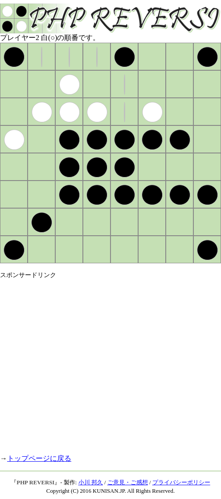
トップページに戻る (39, 458)
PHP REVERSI (35, 482)
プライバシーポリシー (181, 482)
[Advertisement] (83, 362)
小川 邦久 (90, 482)
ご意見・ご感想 (127, 482)
